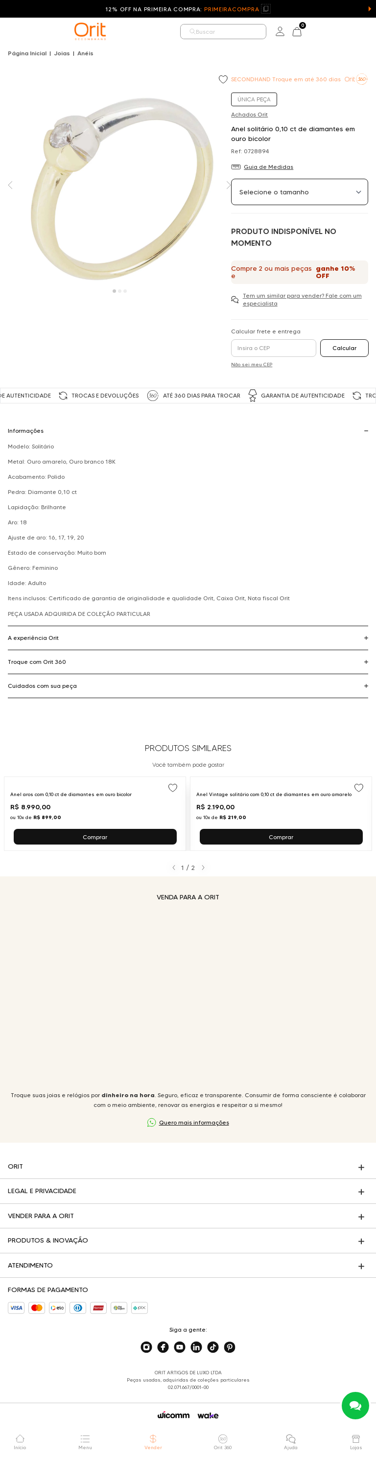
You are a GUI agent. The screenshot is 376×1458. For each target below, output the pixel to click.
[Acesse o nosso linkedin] (196, 1347)
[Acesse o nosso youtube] (180, 1347)
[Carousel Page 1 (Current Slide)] (114, 291)
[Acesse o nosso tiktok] (213, 1347)
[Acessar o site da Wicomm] (173, 1415)
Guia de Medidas (268, 166)
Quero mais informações (194, 1122)
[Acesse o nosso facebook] (163, 1347)
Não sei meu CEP (251, 364)
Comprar (95, 837)
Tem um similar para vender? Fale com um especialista (302, 299)
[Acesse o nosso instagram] (146, 1347)
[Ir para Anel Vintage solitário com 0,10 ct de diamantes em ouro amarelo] (281, 813)
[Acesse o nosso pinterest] (229, 1347)
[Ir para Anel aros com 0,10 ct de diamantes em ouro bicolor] (95, 813)
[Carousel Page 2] (119, 291)
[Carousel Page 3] (125, 291)
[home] (90, 31)
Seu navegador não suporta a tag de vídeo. (188, 996)
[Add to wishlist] (224, 80)
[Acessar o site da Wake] (208, 1415)
